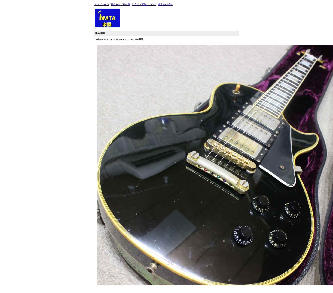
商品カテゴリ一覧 (120, 4)
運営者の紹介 (165, 4)
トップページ (101, 4)
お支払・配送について (144, 4)
